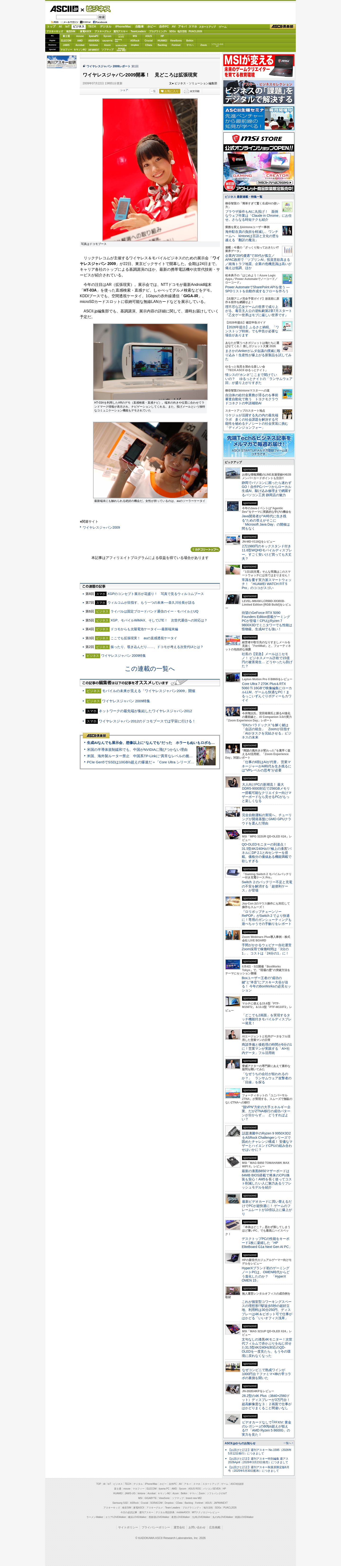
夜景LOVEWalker (180, 1517)
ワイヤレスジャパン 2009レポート (108, 66)
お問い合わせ (197, 1527)
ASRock (134, 40)
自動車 (139, 26)
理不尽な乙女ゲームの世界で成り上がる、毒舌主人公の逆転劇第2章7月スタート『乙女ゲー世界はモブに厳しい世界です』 (258, 311)
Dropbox (135, 45)
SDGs (172, 31)
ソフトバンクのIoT (217, 45)
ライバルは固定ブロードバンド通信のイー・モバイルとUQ (154, 611)
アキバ (182, 26)
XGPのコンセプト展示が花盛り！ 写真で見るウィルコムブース (156, 594)
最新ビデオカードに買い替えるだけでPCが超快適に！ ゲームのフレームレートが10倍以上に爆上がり (267, 1208)
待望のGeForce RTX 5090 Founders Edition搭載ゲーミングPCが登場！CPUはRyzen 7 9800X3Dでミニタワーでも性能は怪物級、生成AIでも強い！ (267, 621)
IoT (67, 26)
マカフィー (66, 49)
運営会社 (179, 1527)
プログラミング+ (158, 31)
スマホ (192, 26)
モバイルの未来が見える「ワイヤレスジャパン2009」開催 (148, 691)
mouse (80, 36)
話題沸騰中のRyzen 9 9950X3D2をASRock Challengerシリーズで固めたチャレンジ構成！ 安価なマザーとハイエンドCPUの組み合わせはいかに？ (267, 1141)
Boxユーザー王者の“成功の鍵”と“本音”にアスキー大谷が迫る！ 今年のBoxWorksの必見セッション (266, 984)
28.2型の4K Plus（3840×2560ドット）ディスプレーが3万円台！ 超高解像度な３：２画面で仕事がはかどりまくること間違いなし (267, 1402)
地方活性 (182, 31)
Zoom (203, 45)
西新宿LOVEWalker (159, 1517)
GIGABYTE (107, 41)
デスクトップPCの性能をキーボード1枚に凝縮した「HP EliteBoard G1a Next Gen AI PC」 (267, 1243)
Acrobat (80, 45)
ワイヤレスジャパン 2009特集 (123, 655)
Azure (107, 45)
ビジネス (96, 8)
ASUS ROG (93, 40)
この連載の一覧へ (150, 668)
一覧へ (287, 1443)
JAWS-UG (130, 1493)
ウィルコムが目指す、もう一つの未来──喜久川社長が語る (151, 602)
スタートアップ (207, 26)
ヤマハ (189, 45)
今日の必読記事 (129, 1512)
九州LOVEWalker (201, 1517)
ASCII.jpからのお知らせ (240, 1443)
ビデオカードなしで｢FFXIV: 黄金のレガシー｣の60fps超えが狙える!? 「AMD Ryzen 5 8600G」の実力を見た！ (266, 1428)
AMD (80, 40)
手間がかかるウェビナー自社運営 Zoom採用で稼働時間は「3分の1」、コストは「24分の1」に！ (268, 949)
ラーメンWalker (94, 1517)
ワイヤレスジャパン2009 (101, 527)
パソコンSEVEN (121, 36)
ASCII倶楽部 (283, 26)
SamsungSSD (118, 40)
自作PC (164, 26)
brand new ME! (194, 1498)
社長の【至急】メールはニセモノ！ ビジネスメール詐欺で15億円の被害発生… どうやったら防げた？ (267, 660)
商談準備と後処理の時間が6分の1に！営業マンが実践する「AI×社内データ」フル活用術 (267, 1049)
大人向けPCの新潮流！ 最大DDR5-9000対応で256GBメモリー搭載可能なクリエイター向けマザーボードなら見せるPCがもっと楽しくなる (267, 793)
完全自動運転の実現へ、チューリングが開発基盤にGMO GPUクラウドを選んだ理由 (267, 819)
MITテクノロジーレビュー (206, 1512)
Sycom (107, 36)
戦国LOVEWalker (244, 1517)
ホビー (151, 26)
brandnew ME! (121, 50)
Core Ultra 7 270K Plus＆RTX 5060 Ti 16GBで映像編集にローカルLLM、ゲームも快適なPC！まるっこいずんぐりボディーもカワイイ (267, 692)
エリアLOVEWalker (115, 1517)
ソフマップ (107, 49)
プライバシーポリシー (156, 1527)
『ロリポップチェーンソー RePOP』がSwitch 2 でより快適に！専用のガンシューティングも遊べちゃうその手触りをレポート (267, 918)
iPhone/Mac (123, 26)
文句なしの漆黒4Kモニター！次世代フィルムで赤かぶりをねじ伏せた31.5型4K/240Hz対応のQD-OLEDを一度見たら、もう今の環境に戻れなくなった (267, 1347)
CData (148, 45)
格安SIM (70, 31)
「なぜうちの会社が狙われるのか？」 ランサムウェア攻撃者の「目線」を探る (267, 1078)
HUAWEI (162, 40)
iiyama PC (164, 1488)
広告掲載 (214, 1527)
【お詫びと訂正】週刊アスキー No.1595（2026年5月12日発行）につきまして (260, 1451)
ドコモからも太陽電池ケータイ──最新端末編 (144, 629)
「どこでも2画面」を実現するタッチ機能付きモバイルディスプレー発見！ (267, 1019)
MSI (135, 36)
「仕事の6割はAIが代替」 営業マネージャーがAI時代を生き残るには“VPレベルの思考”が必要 (266, 766)
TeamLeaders (138, 31)
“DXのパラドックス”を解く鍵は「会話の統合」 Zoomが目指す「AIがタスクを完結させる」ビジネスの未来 (266, 731)
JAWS (66, 45)
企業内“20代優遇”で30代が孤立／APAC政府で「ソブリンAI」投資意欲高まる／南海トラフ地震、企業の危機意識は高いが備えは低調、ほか (258, 262)
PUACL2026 (195, 31)
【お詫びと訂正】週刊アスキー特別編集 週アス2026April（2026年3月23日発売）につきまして (258, 1460)
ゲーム (223, 26)
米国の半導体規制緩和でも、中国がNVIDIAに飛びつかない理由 (137, 749)
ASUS (148, 36)
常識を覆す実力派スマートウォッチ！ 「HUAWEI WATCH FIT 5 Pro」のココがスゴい (267, 584)
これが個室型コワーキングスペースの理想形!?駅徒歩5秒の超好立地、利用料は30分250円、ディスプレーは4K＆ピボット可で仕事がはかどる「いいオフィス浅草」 (267, 1310)
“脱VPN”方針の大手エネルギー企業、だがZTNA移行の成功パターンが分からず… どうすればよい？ (266, 1113)
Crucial (149, 40)
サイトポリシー (128, 1527)
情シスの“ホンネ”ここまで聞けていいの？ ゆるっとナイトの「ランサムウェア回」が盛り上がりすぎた (258, 379)
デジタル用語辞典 (165, 1512)
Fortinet (176, 45)
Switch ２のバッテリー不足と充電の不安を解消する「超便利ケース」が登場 (267, 886)
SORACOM (156, 1503)
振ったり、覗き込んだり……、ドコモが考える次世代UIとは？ (157, 647)
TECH (92, 26)
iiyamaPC (94, 36)
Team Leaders (172, 1507)
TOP (98, 1484)
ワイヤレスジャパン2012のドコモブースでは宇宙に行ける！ (147, 721)
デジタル (105, 26)
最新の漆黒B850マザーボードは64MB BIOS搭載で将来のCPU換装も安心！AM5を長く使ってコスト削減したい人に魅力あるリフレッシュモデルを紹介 (267, 1179)
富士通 (66, 36)
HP (162, 36)
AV (174, 26)
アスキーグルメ (103, 31)
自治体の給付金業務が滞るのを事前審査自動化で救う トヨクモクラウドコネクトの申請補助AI (251, 399)
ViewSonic (176, 40)
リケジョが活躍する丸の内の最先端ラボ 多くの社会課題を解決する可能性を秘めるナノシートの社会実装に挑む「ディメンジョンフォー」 (256, 421)
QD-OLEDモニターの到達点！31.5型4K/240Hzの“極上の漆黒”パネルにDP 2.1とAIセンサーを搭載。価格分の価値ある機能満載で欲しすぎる (267, 852)
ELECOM (66, 40)
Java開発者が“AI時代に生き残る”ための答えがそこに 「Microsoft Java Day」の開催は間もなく (266, 522)
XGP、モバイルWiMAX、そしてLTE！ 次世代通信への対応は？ (159, 620)
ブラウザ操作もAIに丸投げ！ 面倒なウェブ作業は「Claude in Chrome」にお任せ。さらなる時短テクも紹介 (258, 216)
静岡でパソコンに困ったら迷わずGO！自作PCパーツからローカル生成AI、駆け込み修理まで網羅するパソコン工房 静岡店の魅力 (267, 489)
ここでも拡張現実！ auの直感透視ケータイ (144, 638)
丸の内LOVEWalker (222, 1517)
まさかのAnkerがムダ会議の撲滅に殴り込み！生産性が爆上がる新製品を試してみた (258, 355)
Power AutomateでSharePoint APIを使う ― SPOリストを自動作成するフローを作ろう (257, 289)
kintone (94, 45)
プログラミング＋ (191, 1507)
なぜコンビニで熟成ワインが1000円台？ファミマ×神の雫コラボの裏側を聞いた (266, 1374)
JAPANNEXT (93, 49)
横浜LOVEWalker (137, 1517)
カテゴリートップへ (205, 549)
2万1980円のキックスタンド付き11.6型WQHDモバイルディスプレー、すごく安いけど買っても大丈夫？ (267, 552)
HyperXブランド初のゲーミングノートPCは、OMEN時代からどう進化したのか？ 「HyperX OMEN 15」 (266, 1274)
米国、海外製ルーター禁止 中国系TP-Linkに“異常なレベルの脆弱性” (142, 756)
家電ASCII (85, 31)
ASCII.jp (64, 9)
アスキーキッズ (54, 31)
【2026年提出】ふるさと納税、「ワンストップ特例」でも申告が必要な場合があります (252, 331)
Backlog (162, 45)
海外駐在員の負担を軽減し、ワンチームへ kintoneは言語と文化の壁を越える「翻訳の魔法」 (252, 236)
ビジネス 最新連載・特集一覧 (243, 196)
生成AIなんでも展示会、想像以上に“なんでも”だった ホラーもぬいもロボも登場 (152, 743)
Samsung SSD (120, 1503)
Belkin (189, 40)
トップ (51, 26)
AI (60, 26)
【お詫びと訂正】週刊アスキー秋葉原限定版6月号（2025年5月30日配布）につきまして (258, 1469)
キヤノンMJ (80, 49)
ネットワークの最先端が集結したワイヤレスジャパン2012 (145, 711)
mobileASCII (183, 1512)
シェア (124, 90)
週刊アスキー (120, 31)
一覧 (153, 91)
